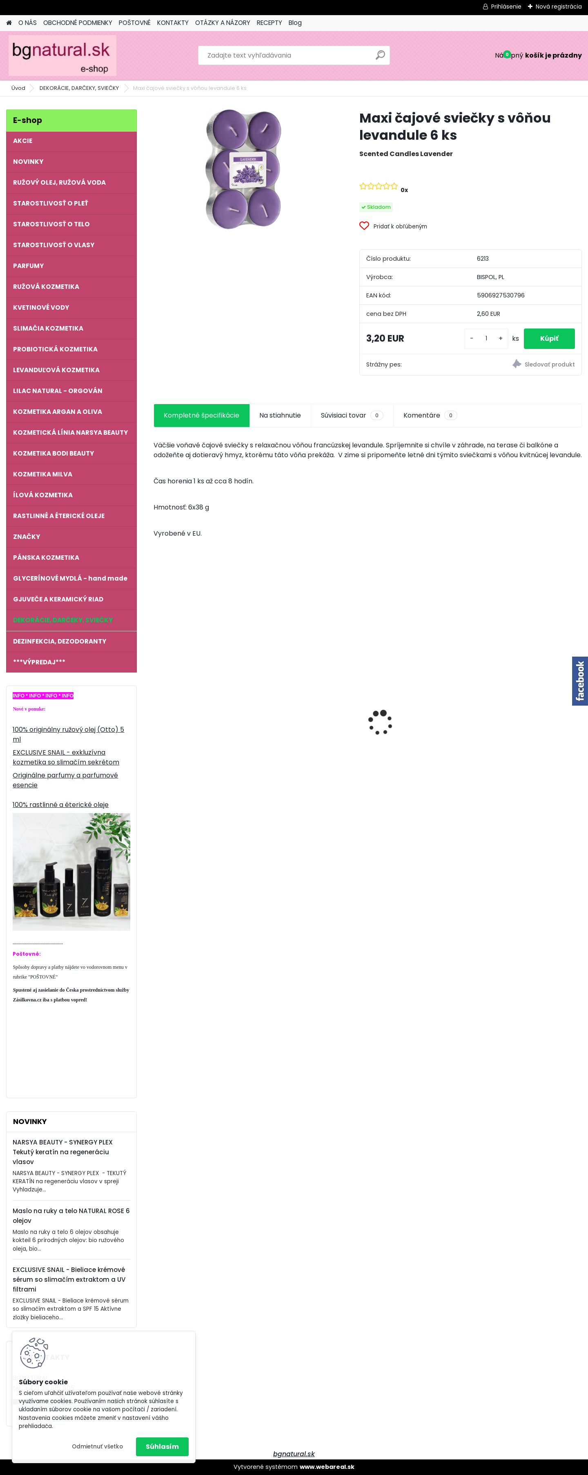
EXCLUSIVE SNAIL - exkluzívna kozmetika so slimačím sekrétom (66, 757)
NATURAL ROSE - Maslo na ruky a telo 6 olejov (308, 706)
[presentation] (157, 708)
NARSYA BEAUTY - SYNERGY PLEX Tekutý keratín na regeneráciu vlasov (63, 1152)
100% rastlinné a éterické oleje (61, 804)
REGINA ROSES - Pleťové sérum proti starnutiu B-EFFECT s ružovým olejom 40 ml (204, 716)
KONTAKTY (173, 22)
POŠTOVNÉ (135, 22)
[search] (380, 58)
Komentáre (430, 415)
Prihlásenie (506, 6)
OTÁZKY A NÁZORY (222, 22)
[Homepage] (9, 23)
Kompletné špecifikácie (201, 415)
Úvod (18, 88)
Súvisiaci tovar (352, 415)
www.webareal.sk (327, 1467)
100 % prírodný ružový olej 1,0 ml (530, 716)
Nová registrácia (559, 6)
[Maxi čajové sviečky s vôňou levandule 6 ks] (243, 169)
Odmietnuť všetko (97, 1446)
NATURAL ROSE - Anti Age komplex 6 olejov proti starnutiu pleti (415, 714)
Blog (295, 22)
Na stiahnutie (280, 415)
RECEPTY (269, 22)
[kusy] (486, 338)
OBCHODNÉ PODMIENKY (77, 22)
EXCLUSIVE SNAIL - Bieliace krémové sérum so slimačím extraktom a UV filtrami (69, 1279)
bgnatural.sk (294, 1454)
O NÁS (27, 22)
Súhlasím (162, 1446)
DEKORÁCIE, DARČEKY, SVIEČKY (80, 88)
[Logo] (62, 55)
